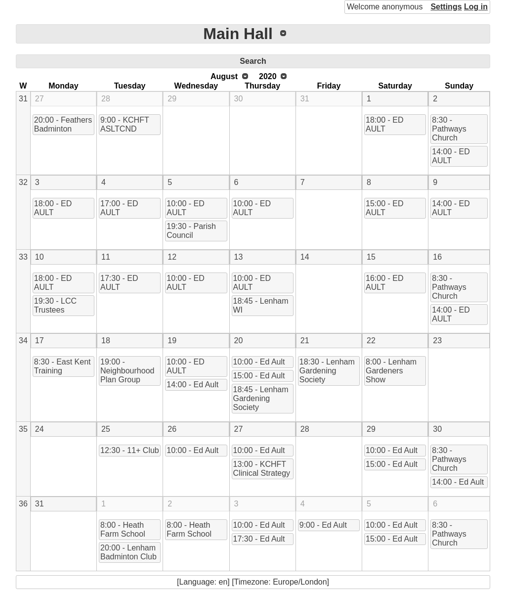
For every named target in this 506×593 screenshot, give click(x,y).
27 (39, 98)
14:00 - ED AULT (450, 156)
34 (23, 340)
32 (23, 182)
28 (105, 98)
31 (23, 98)
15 (371, 257)
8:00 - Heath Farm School (122, 529)
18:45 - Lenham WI (261, 305)
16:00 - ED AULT (384, 282)
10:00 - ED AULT (185, 208)
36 (23, 504)
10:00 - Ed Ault (259, 362)
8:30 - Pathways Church (449, 129)
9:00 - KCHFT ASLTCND (124, 124)
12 (172, 257)
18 (105, 340)
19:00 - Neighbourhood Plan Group (127, 371)
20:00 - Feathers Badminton (63, 124)
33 (23, 257)
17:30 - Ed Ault (259, 539)
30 (238, 98)
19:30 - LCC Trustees (55, 305)
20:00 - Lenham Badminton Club (128, 552)
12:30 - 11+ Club (129, 450)
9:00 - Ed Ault (323, 525)
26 (172, 429)
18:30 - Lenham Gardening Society (327, 371)
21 (304, 340)
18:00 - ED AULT (384, 124)
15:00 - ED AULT (384, 208)
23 (437, 340)
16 (437, 257)
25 (105, 429)
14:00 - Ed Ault (192, 384)
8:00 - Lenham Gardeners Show (391, 371)
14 (304, 257)
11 (105, 257)
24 (39, 429)
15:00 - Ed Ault (259, 375)
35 (23, 429)
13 (238, 257)
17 (39, 340)
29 (172, 98)
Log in (476, 6)
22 (371, 340)
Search (253, 61)
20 (238, 340)
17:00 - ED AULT (119, 208)
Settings (446, 6)
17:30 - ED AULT (119, 282)
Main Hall (237, 34)
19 (172, 340)
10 (39, 257)
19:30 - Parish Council (191, 230)
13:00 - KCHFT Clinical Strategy (262, 468)
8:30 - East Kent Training (62, 366)
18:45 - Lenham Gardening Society (261, 398)
